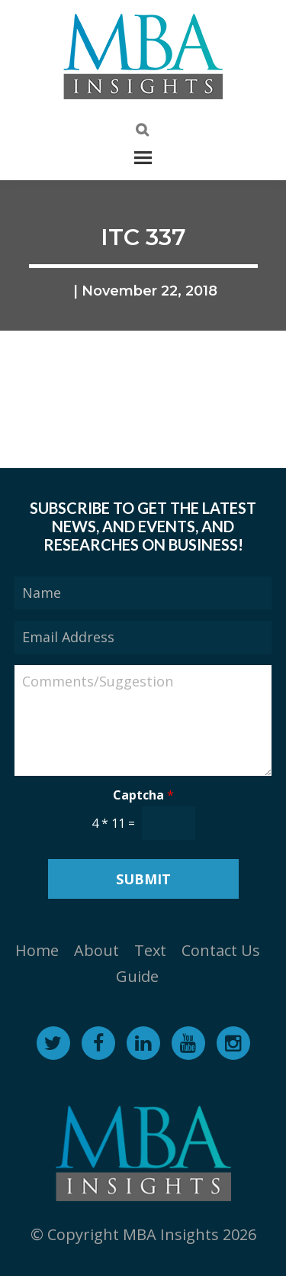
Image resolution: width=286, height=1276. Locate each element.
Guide (137, 976)
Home (37, 950)
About (96, 950)
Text (150, 950)
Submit (143, 879)
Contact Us (221, 950)
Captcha (143, 795)
